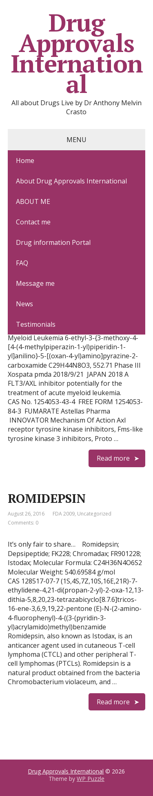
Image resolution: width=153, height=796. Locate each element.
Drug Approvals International (77, 53)
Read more (113, 458)
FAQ (22, 262)
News (24, 303)
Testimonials (35, 324)
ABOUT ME (33, 201)
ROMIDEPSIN (47, 498)
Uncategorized (94, 513)
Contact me (33, 221)
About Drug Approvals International (71, 180)
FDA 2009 (64, 513)
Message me (35, 283)
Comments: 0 (23, 522)
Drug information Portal (53, 242)
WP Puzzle (90, 778)
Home (25, 160)
